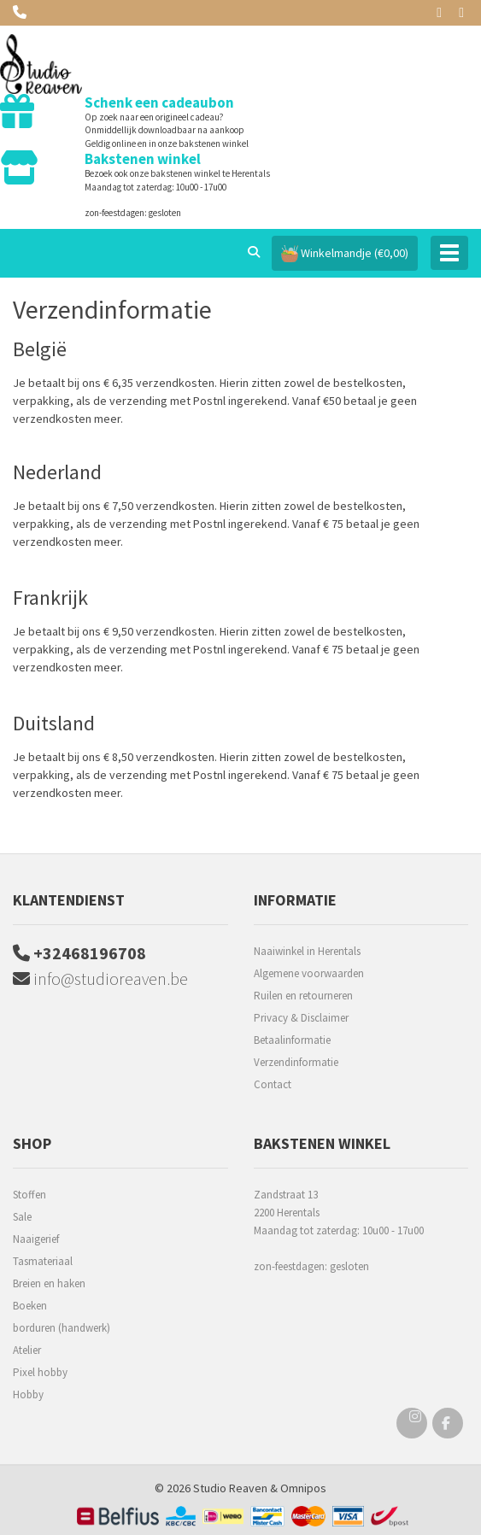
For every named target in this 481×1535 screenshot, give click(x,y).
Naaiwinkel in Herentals (307, 951)
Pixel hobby (40, 1372)
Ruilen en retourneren (303, 995)
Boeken (30, 1305)
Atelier (27, 1350)
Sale (22, 1217)
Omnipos (303, 1488)
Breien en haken (49, 1283)
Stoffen (29, 1194)
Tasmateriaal (43, 1261)
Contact (272, 1084)
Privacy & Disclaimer (301, 1018)
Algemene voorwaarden (309, 973)
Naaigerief (36, 1239)
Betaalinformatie (292, 1040)
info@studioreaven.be (100, 978)
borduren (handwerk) (61, 1328)
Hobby (28, 1394)
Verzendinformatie (296, 1062)
